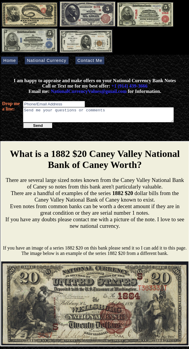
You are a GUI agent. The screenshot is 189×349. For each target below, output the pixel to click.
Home (9, 60)
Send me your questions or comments (98, 116)
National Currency (46, 60)
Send (38, 128)
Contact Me (90, 60)
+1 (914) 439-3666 (129, 85)
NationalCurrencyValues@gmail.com (87, 91)
